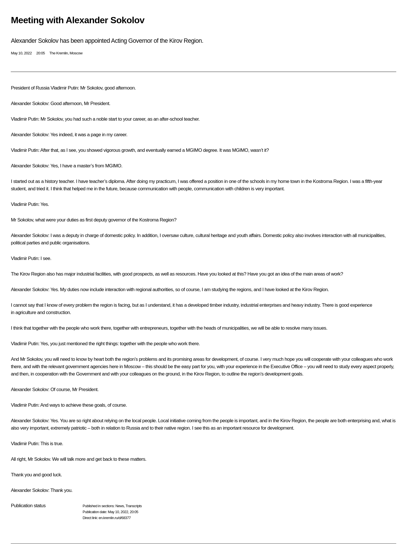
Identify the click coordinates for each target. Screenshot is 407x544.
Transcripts (133, 506)
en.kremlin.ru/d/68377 (115, 518)
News (119, 506)
